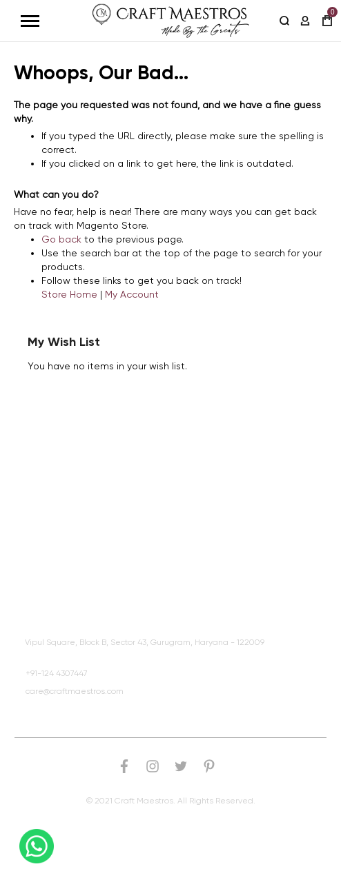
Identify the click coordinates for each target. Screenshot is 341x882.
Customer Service (64, 535)
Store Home (69, 294)
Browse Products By (70, 501)
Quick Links (50, 467)
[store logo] (170, 20)
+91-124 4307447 (57, 673)
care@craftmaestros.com (75, 691)
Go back (61, 239)
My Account (132, 294)
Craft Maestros (57, 569)
